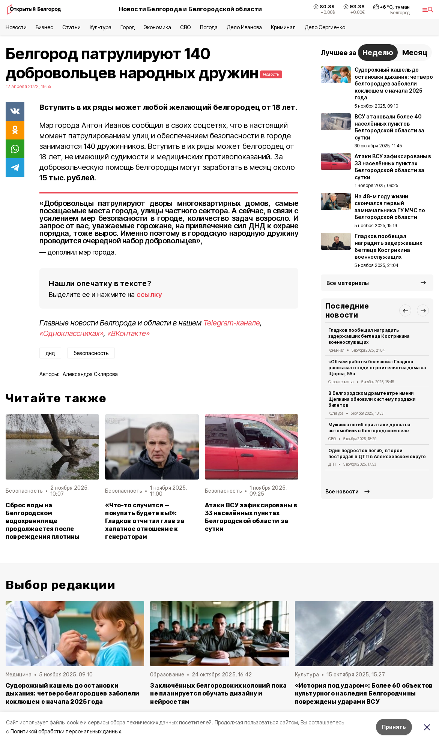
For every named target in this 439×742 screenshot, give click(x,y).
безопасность (91, 353)
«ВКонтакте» (128, 333)
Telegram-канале (231, 322)
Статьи (71, 27)
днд (50, 353)
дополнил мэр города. (82, 252)
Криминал (283, 27)
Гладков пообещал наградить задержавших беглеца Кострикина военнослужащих (368, 336)
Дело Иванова (244, 27)
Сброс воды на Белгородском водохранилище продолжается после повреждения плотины (43, 521)
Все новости (342, 491)
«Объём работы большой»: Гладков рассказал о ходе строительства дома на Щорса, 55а (377, 367)
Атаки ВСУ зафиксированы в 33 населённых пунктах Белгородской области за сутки (251, 517)
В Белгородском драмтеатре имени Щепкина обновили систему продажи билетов (371, 399)
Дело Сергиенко (325, 27)
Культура (100, 27)
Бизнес (44, 27)
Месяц (414, 52)
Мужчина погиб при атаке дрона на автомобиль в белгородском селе (369, 427)
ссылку (149, 294)
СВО (185, 27)
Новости (16, 27)
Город (127, 27)
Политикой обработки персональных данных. (67, 731)
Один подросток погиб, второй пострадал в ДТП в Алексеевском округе (377, 453)
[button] (405, 310)
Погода (209, 27)
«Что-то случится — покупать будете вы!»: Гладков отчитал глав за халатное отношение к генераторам (144, 521)
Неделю (377, 52)
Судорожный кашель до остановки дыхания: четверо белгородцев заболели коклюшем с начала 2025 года (72, 693)
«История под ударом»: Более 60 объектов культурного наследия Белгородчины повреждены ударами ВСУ (364, 693)
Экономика (157, 27)
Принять (394, 727)
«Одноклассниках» (71, 333)
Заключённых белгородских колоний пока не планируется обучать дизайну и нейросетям (218, 693)
